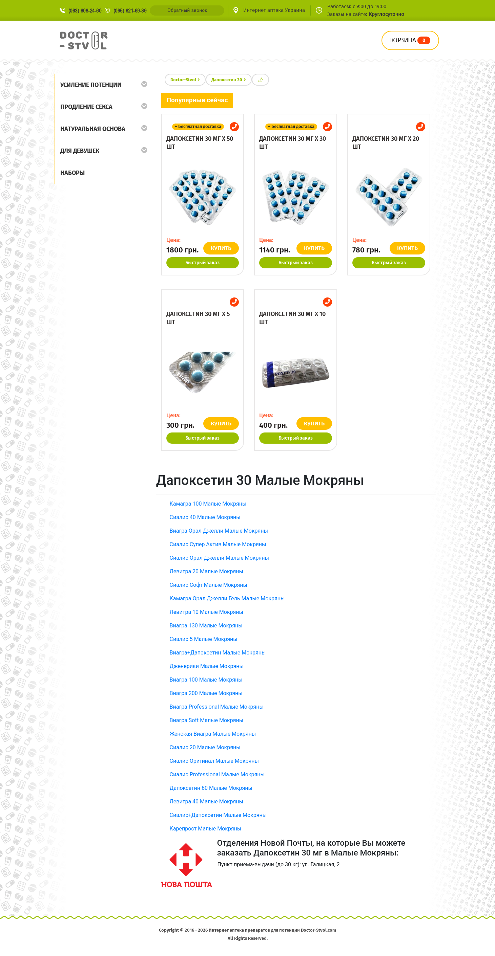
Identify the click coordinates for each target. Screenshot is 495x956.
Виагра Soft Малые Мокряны (207, 720)
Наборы (72, 173)
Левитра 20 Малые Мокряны (206, 571)
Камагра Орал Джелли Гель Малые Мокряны (227, 598)
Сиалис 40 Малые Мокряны (205, 517)
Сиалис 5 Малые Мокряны (204, 639)
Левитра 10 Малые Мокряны (206, 612)
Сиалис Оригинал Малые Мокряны (214, 761)
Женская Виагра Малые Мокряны (213, 734)
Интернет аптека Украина (274, 10)
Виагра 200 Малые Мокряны (206, 693)
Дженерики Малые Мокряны (207, 666)
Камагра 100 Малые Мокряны (208, 504)
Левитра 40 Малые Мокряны (206, 801)
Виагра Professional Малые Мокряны (217, 707)
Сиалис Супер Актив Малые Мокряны (218, 544)
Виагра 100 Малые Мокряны (206, 679)
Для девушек (79, 151)
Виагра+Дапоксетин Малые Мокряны (218, 652)
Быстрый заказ (202, 263)
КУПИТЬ (221, 248)
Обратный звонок (187, 10)
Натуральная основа (92, 129)
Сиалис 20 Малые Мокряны (205, 747)
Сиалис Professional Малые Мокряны (217, 774)
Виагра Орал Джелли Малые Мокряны (219, 531)
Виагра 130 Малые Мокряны (206, 625)
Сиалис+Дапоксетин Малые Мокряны (218, 815)
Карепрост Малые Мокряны (206, 828)
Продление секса (86, 107)
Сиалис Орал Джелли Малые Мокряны (219, 558)
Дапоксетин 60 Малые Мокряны (211, 788)
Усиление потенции (90, 85)
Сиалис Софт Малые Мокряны (208, 585)
